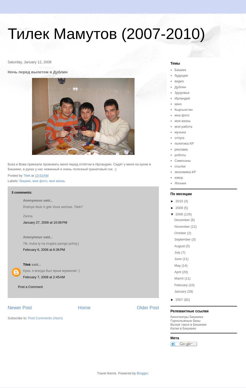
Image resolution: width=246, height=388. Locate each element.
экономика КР (185, 172)
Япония (180, 183)
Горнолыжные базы (185, 321)
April (178, 272)
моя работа (183, 126)
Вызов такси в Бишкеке (188, 324)
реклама (181, 149)
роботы (180, 155)
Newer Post (20, 307)
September (183, 239)
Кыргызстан (184, 110)
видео (179, 81)
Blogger (142, 373)
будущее (181, 75)
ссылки (180, 166)
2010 (180, 201)
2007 (180, 300)
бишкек (25, 181)
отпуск (179, 138)
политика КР (184, 143)
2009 (180, 208)
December (183, 220)
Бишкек (180, 70)
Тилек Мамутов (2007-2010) (106, 33)
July (178, 252)
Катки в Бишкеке (183, 328)
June (179, 259)
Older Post (148, 307)
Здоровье (182, 93)
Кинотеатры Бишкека (186, 317)
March (180, 278)
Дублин (180, 87)
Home (84, 307)
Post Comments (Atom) (45, 318)
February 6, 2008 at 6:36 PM (44, 250)
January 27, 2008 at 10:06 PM (45, 222)
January (181, 291)
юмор (179, 178)
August (180, 246)
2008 (180, 214)
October (181, 233)
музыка (180, 132)
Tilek (26, 264)
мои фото (40, 181)
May (178, 265)
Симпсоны (183, 161)
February (182, 285)
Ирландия (182, 98)
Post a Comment (30, 287)
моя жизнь (57, 181)
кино (178, 104)
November (183, 226)
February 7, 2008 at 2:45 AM (44, 277)
